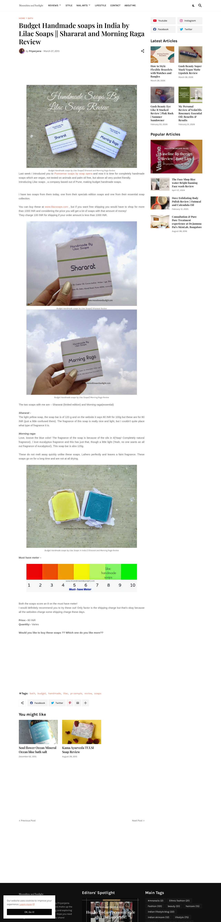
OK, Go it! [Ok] (29, 912)
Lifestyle (100, 5)
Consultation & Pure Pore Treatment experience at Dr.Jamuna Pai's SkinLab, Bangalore (187, 222)
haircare (192, 906)
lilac (65, 693)
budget (41, 693)
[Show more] (85, 702)
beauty (174, 906)
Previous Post (28, 820)
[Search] (199, 5)
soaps (97, 693)
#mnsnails (155, 900)
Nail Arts (82, 5)
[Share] (143, 51)
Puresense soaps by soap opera (73, 173)
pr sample (76, 693)
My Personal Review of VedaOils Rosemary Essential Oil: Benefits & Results (190, 113)
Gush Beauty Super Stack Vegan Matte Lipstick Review (190, 69)
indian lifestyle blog (161, 912)
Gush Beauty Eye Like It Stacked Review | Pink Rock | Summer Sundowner (162, 113)
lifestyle (182, 917)
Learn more (26, 904)
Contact (115, 5)
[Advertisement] (82, 69)
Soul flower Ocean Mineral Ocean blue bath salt (37, 750)
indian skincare (158, 917)
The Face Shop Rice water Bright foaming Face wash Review (185, 183)
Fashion (155, 906)
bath (30, 18)
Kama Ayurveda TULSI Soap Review (78, 750)
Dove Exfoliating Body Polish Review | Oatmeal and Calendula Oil (186, 201)
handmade (54, 693)
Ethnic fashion (179, 900)
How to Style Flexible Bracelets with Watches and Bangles (161, 71)
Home (22, 18)
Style (69, 5)
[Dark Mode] (193, 5)
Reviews (53, 5)
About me (130, 5)
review (88, 693)
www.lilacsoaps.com (56, 206)
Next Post (137, 820)
